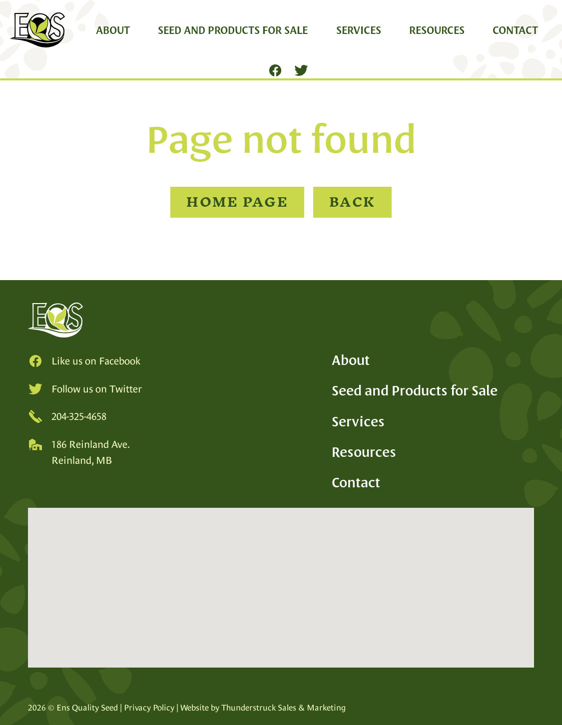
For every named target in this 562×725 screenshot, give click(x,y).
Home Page (237, 202)
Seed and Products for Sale (233, 29)
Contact (515, 29)
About (113, 29)
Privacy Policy (149, 708)
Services (358, 29)
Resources (437, 29)
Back (352, 202)
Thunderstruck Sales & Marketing (283, 708)
